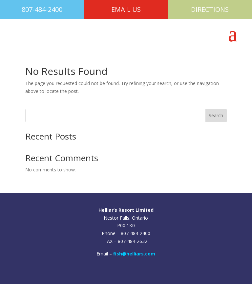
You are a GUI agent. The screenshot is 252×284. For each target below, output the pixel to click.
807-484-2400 (42, 9)
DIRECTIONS (210, 9)
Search (216, 115)
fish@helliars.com (134, 254)
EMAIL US (126, 9)
